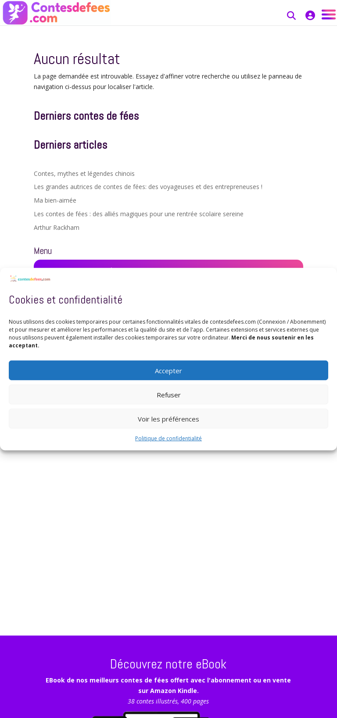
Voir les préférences (168, 418)
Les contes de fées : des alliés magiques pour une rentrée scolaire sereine (139, 214)
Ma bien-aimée (55, 200)
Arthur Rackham (56, 227)
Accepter (168, 370)
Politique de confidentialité (168, 438)
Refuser (169, 394)
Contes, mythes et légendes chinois (84, 173)
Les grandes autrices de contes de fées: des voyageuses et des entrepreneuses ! (148, 186)
